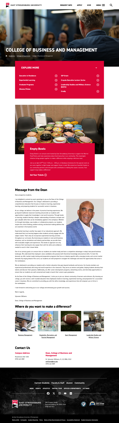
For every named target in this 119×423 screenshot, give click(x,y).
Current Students (42, 383)
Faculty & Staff (57, 383)
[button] (100, 5)
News (32, 388)
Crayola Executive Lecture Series (80, 80)
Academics (12, 56)
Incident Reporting (33, 420)
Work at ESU (15, 420)
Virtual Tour (57, 388)
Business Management (25, 335)
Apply (79, 5)
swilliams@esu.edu (52, 362)
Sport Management (71, 335)
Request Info (66, 5)
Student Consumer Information (89, 420)
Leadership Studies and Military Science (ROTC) (80, 85)
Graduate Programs (38, 84)
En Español (24, 420)
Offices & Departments (72, 388)
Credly (80, 91)
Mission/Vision (38, 89)
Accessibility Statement (73, 420)
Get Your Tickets (38, 175)
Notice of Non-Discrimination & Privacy (55, 420)
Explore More (30, 67)
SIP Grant (80, 76)
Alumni (69, 383)
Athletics (46, 388)
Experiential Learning (38, 80)
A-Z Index (86, 388)
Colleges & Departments (23, 56)
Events (38, 388)
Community (80, 383)
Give (89, 5)
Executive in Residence (38, 76)
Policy (41, 420)
